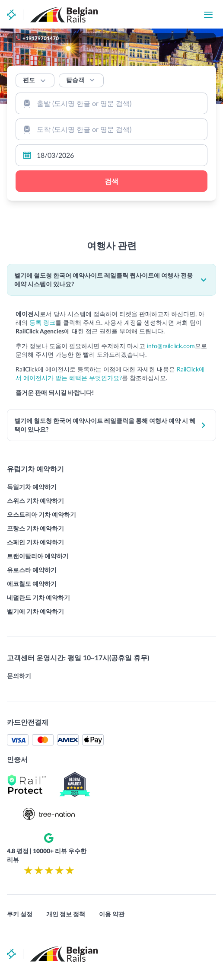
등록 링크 (42, 322)
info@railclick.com (171, 345)
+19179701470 (40, 38)
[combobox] (111, 103)
